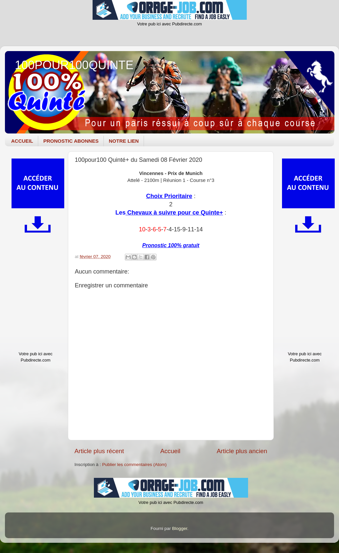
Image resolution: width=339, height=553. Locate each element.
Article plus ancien (242, 451)
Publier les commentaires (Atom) (134, 464)
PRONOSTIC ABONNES (71, 141)
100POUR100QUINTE (74, 65)
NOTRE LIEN (124, 141)
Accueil (170, 451)
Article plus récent (99, 451)
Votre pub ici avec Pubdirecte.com (169, 23)
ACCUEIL (22, 141)
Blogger (179, 528)
